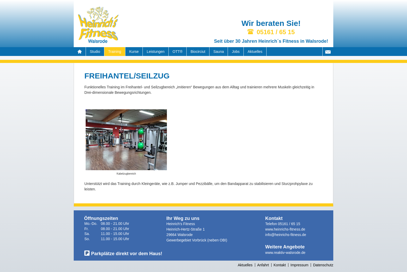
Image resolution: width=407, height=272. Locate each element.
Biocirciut (198, 51)
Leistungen (156, 51)
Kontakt (280, 265)
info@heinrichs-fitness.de (285, 235)
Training (114, 51)
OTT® (177, 51)
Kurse (134, 51)
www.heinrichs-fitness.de (285, 229)
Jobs (236, 51)
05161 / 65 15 (289, 224)
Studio (95, 51)
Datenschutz (323, 265)
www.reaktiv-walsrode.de (285, 252)
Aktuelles (255, 51)
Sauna (218, 51)
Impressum (299, 265)
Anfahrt (263, 265)
